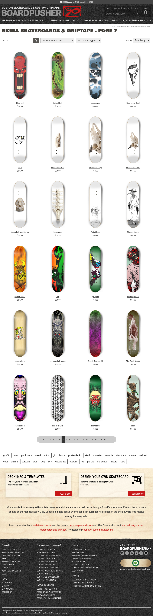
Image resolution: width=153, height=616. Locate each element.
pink (15, 455)
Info (5, 545)
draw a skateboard (46, 595)
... (109, 439)
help (108, 8)
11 (78, 439)
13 (87, 439)
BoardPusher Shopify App (84, 583)
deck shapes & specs (11, 549)
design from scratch (47, 589)
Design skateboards (49, 545)
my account (7, 583)
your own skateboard (23, 20)
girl (54, 455)
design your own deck (82, 559)
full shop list (78, 562)
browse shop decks (81, 549)
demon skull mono (57, 361)
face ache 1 (20, 426)
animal (14, 461)
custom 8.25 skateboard (48, 555)
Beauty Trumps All (95, 361)
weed (38, 455)
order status (8, 565)
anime (132, 455)
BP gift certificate (80, 565)
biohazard (95, 426)
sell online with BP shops (84, 580)
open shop (7, 592)
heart (114, 461)
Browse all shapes (46, 549)
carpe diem (20, 361)
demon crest (19, 296)
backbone (57, 232)
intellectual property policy (58, 613)
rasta (122, 461)
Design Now (138, 494)
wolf (35, 461)
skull (20, 167)
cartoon (26, 461)
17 (105, 439)
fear (57, 296)
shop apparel (78, 552)
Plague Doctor (133, 232)
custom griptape (45, 574)
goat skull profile (133, 167)
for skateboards (101, 20)
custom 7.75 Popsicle (47, 562)
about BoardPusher (11, 571)
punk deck (26, 455)
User (5, 579)
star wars (121, 455)
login (135, 8)
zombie (109, 455)
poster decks (75, 455)
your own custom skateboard (97, 529)
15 (96, 439)
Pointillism (95, 232)
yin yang (95, 296)
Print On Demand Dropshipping (86, 586)
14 (91, 439)
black (62, 455)
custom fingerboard (46, 580)
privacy (46, 613)
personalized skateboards (84, 555)
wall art (143, 455)
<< (40, 439)
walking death (133, 296)
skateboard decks (41, 525)
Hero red (19, 103)
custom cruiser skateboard (50, 571)
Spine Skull (57, 103)
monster (97, 455)
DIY (50, 461)
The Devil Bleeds (133, 361)
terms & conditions (37, 613)
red (82, 461)
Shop (113, 26)
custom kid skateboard (48, 577)
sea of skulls (57, 426)
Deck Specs (65, 494)
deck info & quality (11, 555)
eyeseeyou (95, 103)
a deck (65, 20)
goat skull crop (95, 167)
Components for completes (85, 568)
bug (43, 461)
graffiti (6, 455)
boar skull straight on (20, 232)
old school (102, 461)
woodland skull (57, 167)
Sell (75, 575)
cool (5, 461)
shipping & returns (11, 562)
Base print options (46, 552)
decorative (60, 461)
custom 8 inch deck (46, 559)
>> (113, 439)
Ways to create (46, 585)
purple (90, 461)
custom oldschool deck (48, 568)
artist (46, 455)
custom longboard (46, 565)
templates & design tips (13, 552)
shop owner (7, 589)
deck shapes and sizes (81, 525)
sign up (126, 8)
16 (100, 439)
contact (6, 568)
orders (117, 8)
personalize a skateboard (49, 592)
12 (82, 439)
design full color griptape (49, 598)
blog (137, 20)
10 (73, 439)
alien (133, 426)
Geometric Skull (133, 103)
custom (73, 461)
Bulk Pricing (78, 571)
